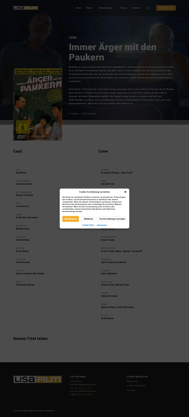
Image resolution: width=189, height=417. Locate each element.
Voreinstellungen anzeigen (112, 219)
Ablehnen (88, 219)
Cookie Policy (88, 225)
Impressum (102, 225)
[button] (125, 192)
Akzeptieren (70, 219)
